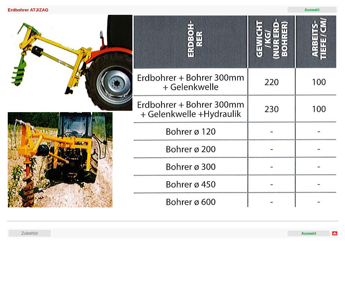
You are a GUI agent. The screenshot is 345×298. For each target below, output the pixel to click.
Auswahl (312, 10)
